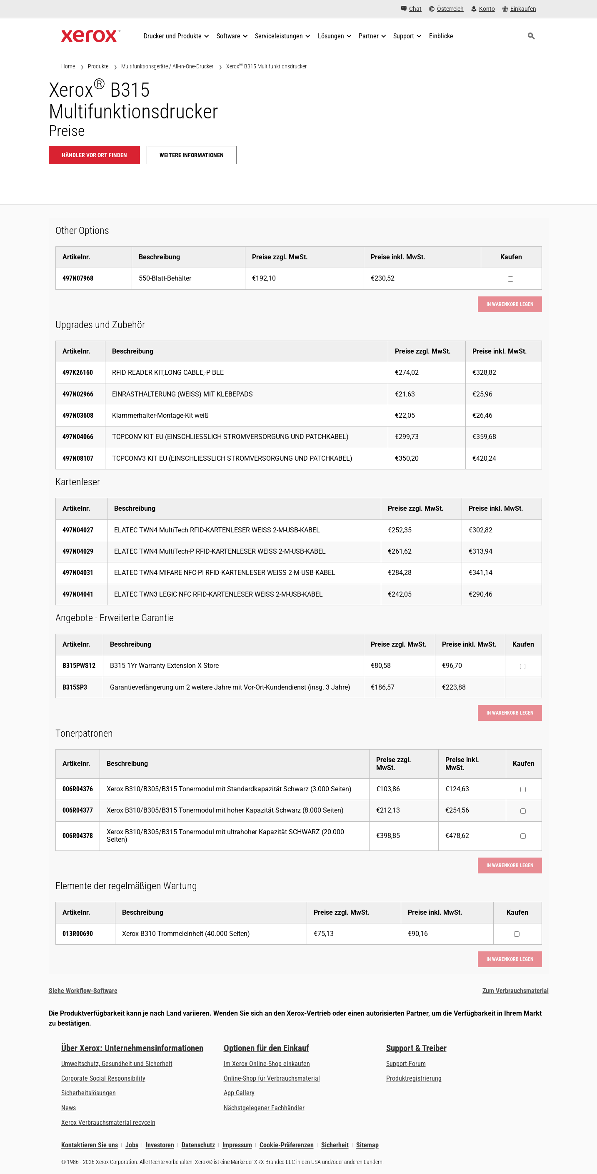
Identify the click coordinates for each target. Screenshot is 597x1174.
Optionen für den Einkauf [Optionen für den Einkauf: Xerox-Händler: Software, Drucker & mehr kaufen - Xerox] (266, 1048)
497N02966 (77, 394)
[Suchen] (531, 36)
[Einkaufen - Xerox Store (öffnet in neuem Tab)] (519, 9)
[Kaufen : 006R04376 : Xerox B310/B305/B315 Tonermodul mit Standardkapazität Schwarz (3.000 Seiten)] (523, 789)
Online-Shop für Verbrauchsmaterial (272, 1078)
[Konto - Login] (483, 9)
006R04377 (77, 810)
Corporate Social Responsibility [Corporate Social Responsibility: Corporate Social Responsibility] (103, 1078)
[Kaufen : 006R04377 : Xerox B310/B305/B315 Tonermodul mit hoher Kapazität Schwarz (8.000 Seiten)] (523, 811)
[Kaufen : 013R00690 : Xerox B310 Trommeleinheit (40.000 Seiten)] (517, 934)
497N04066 (77, 437)
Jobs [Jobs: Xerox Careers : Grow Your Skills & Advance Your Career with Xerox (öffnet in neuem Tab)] (131, 1145)
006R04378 (77, 836)
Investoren (160, 1145)
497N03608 (77, 415)
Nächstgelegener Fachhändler (264, 1108)
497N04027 (77, 530)
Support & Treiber (416, 1048)
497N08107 (77, 458)
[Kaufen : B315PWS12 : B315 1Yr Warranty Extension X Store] (522, 666)
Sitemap (367, 1145)
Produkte (98, 66)
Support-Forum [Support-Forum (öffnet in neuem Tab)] (406, 1064)
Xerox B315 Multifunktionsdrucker (266, 66)
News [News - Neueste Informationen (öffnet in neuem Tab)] (68, 1108)
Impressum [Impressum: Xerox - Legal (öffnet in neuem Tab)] (237, 1145)
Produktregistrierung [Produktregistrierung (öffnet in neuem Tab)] (414, 1078)
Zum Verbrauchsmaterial (515, 991)
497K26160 (77, 372)
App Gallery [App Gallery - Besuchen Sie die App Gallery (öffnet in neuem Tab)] (239, 1093)
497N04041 (77, 594)
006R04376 (77, 789)
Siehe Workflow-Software (83, 991)
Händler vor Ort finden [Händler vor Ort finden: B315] (94, 155)
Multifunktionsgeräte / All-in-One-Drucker (167, 66)
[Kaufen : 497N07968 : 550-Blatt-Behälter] (510, 279)
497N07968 (77, 278)
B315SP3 (74, 687)
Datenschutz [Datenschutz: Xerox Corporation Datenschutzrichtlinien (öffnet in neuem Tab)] (198, 1145)
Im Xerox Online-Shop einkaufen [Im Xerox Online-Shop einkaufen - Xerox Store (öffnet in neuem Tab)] (267, 1064)
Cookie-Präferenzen (287, 1145)
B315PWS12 (78, 666)
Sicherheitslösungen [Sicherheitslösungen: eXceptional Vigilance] (88, 1093)
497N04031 (77, 573)
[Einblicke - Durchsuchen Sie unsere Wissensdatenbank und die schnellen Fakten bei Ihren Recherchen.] (441, 36)
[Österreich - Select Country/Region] (446, 9)
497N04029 (77, 551)
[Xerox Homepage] (91, 36)
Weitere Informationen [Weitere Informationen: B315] (192, 155)
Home (68, 66)
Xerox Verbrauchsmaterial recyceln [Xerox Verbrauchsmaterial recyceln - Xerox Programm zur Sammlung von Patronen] (108, 1122)
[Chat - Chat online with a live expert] (411, 9)
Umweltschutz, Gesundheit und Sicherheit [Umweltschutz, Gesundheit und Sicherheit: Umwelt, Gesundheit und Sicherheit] (116, 1064)
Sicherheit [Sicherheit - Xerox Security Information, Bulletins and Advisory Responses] (335, 1145)
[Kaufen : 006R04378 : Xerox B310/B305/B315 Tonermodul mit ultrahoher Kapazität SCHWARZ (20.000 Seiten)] (523, 836)
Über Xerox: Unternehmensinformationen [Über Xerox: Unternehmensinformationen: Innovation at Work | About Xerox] (132, 1048)
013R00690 (77, 934)
